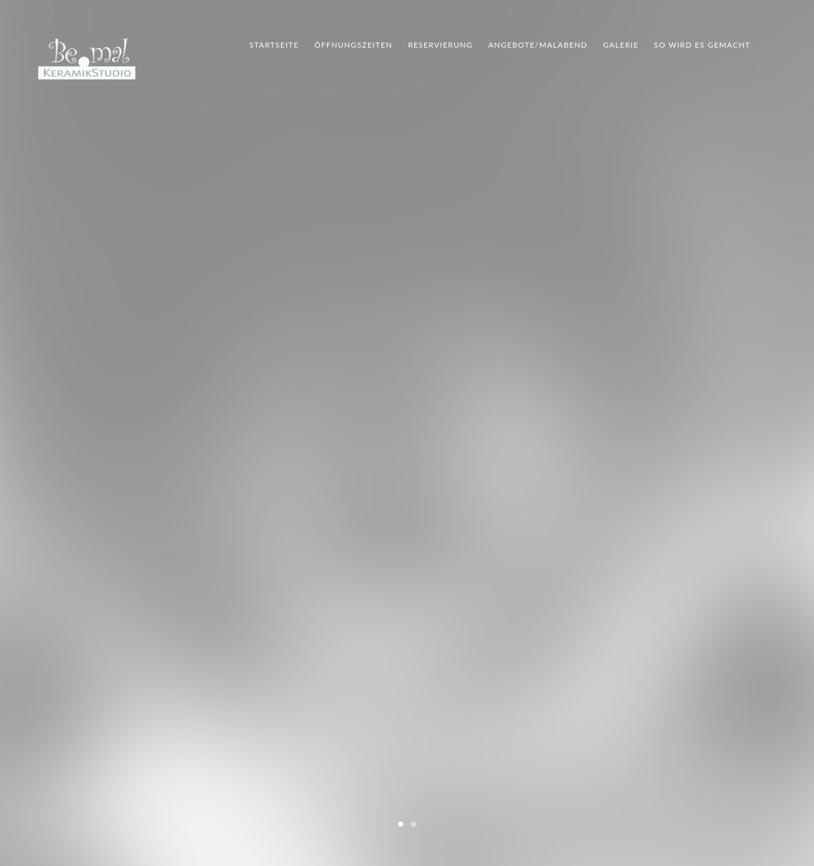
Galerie (620, 45)
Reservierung (440, 45)
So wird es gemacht (702, 45)
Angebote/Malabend (538, 45)
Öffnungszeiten (353, 45)
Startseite (274, 45)
